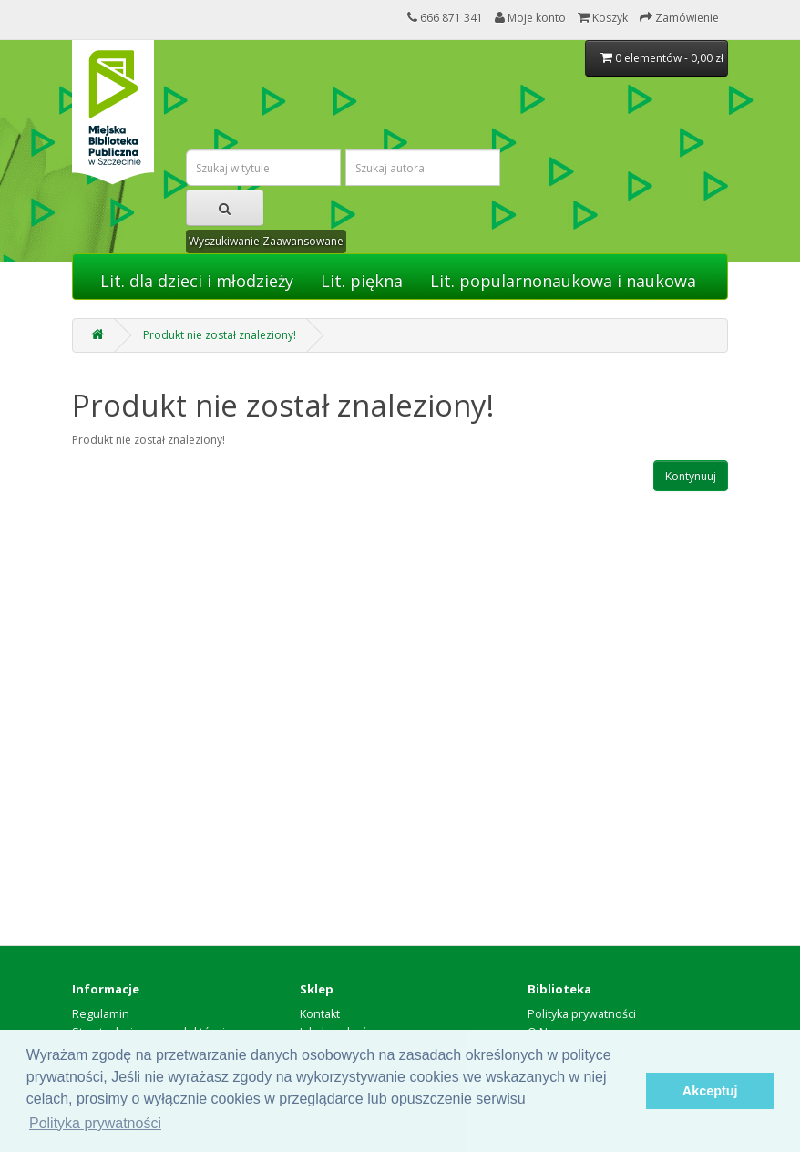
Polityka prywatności (582, 1014)
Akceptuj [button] (710, 1091)
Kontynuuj (690, 476)
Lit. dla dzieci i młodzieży (196, 281)
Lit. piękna (362, 281)
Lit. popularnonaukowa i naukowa (563, 281)
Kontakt (320, 1014)
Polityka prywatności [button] (95, 1123)
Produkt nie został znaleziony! (219, 335)
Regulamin (100, 1014)
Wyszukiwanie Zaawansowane (266, 241)
